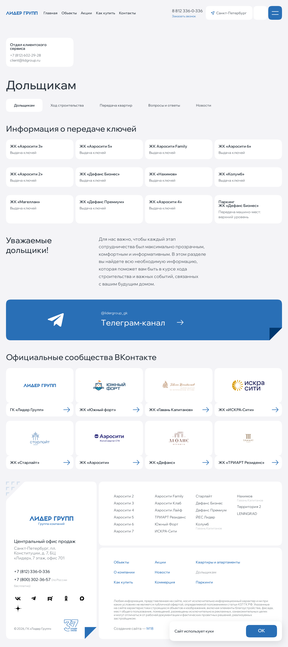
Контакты (127, 13)
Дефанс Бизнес (209, 503)
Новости (203, 105)
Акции (86, 13)
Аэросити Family (169, 496)
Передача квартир (116, 105)
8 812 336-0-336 (187, 10)
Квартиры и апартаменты (214, 562)
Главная (51, 13)
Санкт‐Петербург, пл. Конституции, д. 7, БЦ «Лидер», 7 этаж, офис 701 (39, 553)
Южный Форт (166, 524)
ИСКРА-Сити (166, 531)
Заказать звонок (184, 16)
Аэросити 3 (124, 503)
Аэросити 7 (124, 531)
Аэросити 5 (124, 517)
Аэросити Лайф (168, 510)
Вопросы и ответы (164, 105)
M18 (150, 628)
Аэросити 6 (124, 524)
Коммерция (165, 582)
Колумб (214, 526)
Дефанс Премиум (211, 510)
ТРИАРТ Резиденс (170, 517)
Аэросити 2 (124, 496)
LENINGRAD (247, 513)
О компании (124, 572)
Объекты (69, 13)
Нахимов (255, 498)
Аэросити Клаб (168, 503)
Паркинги (204, 582)
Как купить (105, 13)
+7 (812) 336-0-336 (32, 571)
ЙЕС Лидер (205, 517)
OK (261, 630)
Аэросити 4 (124, 510)
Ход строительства (67, 105)
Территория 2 (249, 506)
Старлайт (204, 496)
